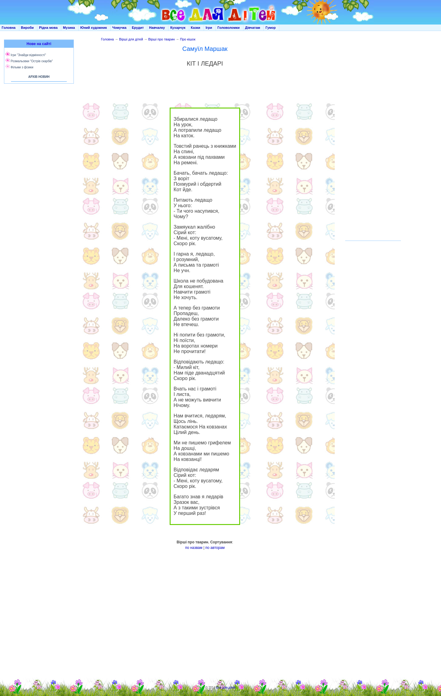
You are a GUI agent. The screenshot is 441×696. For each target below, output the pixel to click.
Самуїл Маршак (205, 48)
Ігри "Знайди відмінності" (28, 55)
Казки (195, 27)
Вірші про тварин (161, 39)
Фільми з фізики (22, 67)
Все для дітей (226, 687)
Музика (69, 27)
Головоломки (228, 27)
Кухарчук (178, 27)
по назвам (193, 548)
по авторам (215, 548)
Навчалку (157, 27)
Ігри (208, 27)
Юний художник (93, 27)
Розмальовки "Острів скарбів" (32, 61)
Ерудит (138, 27)
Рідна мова (48, 27)
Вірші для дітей (131, 39)
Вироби (27, 27)
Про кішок (187, 39)
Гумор (271, 27)
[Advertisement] (37, 147)
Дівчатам (252, 27)
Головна (9, 27)
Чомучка (119, 27)
